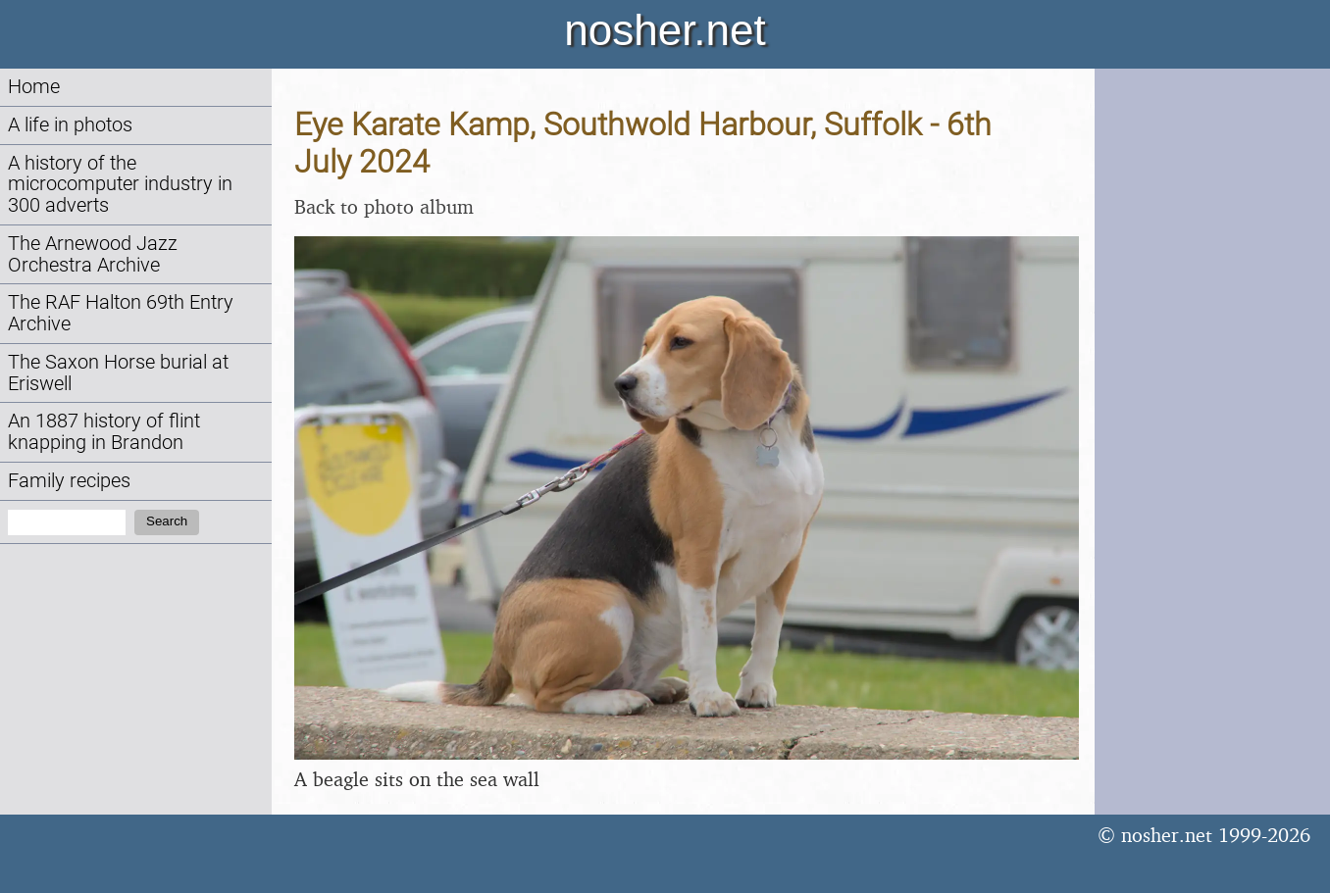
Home (34, 86)
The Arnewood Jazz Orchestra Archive (93, 254)
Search (166, 521)
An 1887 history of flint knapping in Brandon (104, 432)
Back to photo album (384, 206)
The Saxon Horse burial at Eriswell (118, 373)
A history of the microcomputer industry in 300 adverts (120, 185)
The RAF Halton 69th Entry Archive (120, 313)
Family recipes (69, 481)
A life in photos (70, 125)
